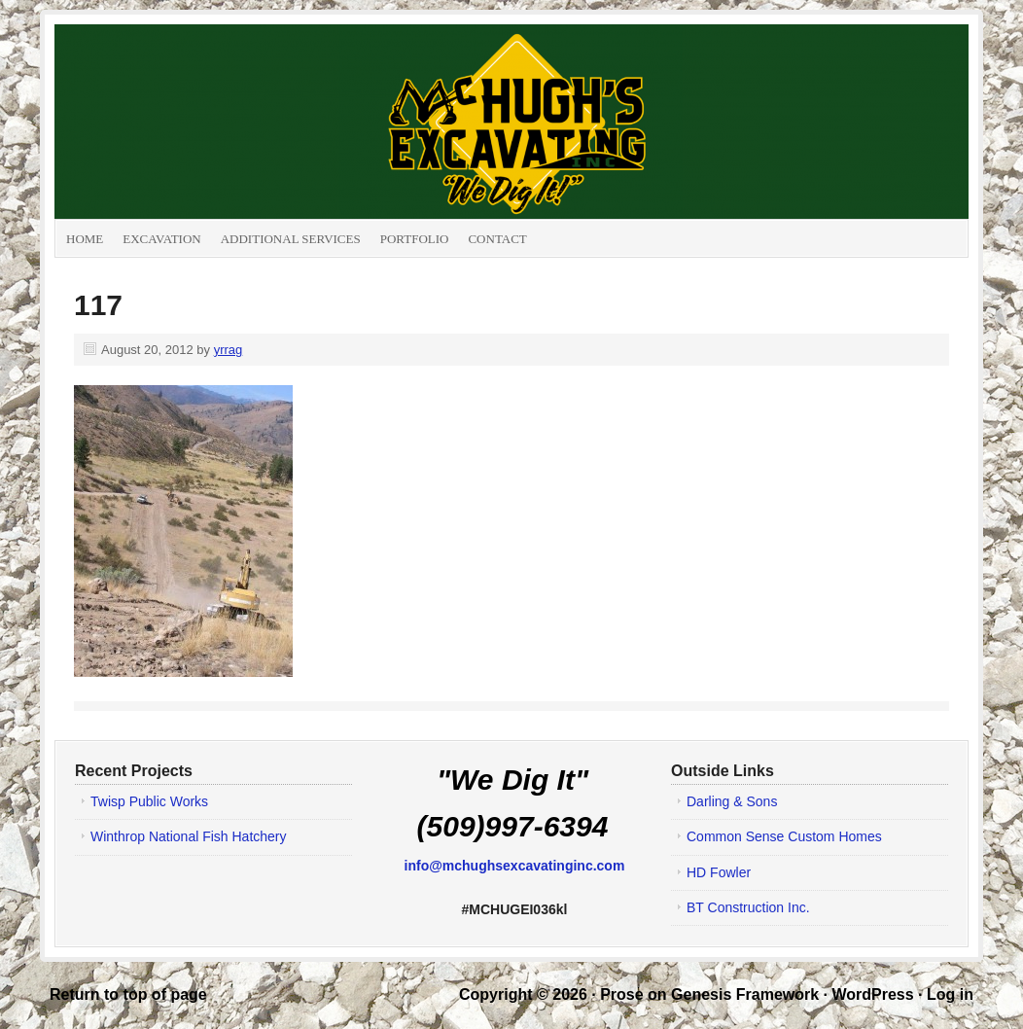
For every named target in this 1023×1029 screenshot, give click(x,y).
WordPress (872, 994)
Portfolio (414, 238)
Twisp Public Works (149, 801)
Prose (621, 994)
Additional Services (291, 238)
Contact (497, 238)
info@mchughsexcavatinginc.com (515, 865)
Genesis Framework (745, 994)
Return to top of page (128, 994)
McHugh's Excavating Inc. (273, 121)
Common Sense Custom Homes (784, 836)
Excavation (161, 238)
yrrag (228, 349)
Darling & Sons (732, 801)
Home (84, 238)
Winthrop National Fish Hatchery (188, 836)
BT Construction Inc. (748, 907)
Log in (950, 994)
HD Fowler (719, 872)
